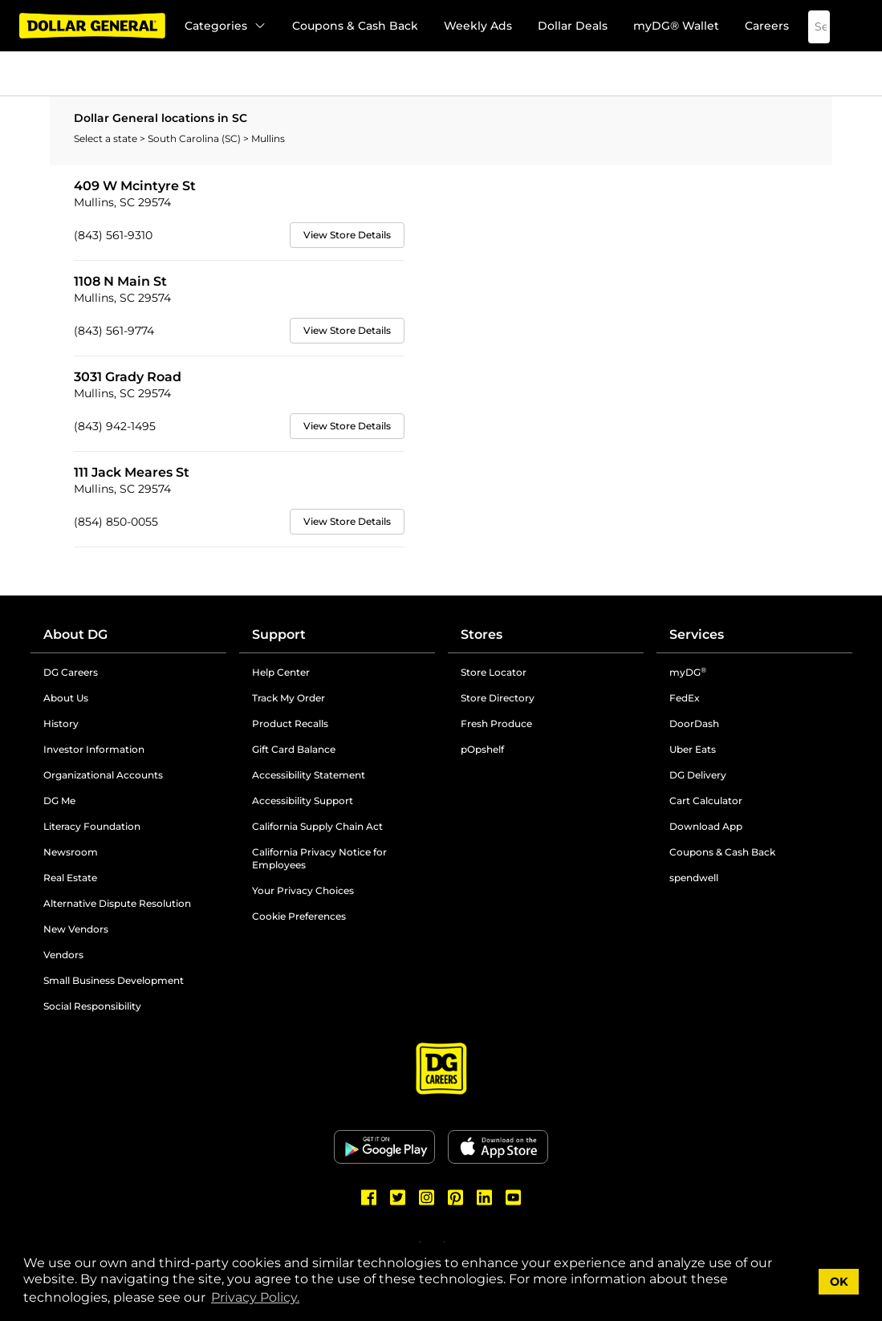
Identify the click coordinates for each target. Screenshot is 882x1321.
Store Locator (493, 672)
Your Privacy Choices (303, 890)
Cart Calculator (705, 801)
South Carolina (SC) (195, 138)
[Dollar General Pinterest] (456, 1197)
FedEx (684, 698)
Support (279, 634)
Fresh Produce (496, 723)
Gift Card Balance (293, 749)
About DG (75, 634)
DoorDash (694, 723)
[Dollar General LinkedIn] (485, 1197)
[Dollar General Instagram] (427, 1197)
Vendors (63, 955)
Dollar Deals (573, 25)
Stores (481, 634)
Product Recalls (290, 723)
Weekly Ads (478, 25)
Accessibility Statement (308, 775)
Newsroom (70, 852)
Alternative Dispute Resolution (117, 903)
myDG (687, 672)
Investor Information (93, 749)
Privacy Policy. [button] (255, 1297)
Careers (767, 25)
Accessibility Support (302, 801)
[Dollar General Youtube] (514, 1197)
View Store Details (347, 235)
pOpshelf (482, 749)
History (61, 723)
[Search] (807, 27)
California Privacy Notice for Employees (319, 858)
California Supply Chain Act (317, 826)
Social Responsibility (92, 1006)
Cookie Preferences (299, 916)
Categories (225, 25)
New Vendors (75, 929)
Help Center (281, 672)
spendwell (693, 878)
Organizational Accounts (103, 775)
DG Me (59, 801)
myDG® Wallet (676, 25)
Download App (705, 826)
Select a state (107, 138)
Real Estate (70, 878)
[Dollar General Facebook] (369, 1197)
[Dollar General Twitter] (398, 1197)
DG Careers (70, 672)
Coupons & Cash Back (355, 25)
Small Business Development (113, 980)
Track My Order (288, 698)
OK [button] (839, 1281)
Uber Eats (692, 749)
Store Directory (497, 698)
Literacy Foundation (91, 826)
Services (696, 634)
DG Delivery (697, 775)
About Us (65, 698)
